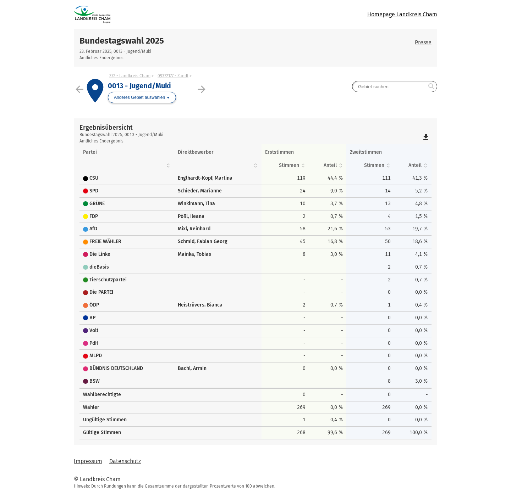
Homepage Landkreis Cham (402, 14)
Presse (423, 42)
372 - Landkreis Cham (129, 75)
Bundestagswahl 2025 (121, 41)
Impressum (88, 461)
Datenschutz (125, 461)
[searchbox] (394, 86)
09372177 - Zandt (173, 75)
